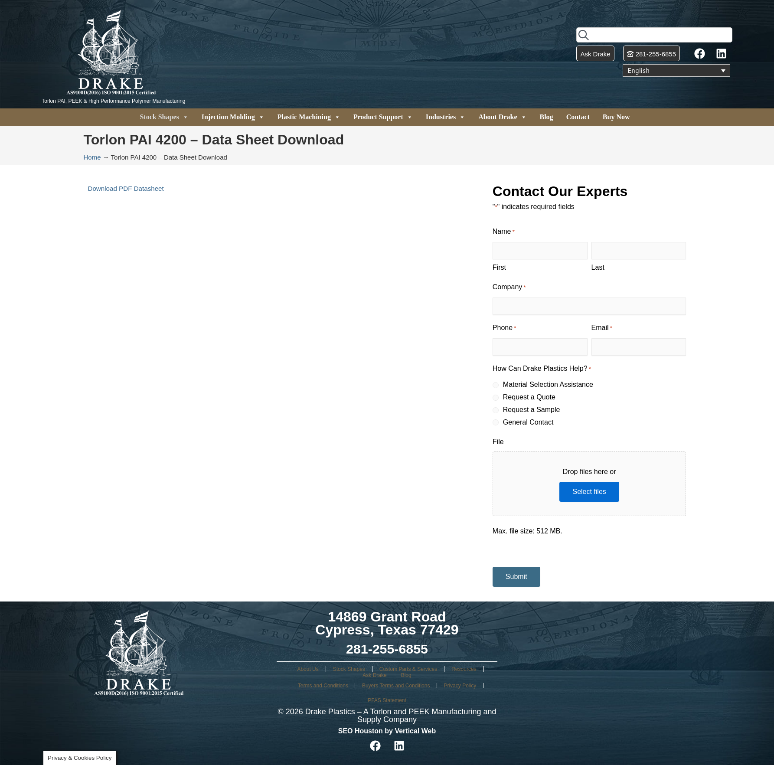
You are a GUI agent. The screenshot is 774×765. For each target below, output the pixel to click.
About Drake (502, 117)
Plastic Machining (309, 117)
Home (92, 157)
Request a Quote (529, 397)
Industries (445, 117)
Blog (546, 117)
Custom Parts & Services (408, 669)
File (498, 441)
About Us (307, 669)
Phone (504, 328)
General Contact (528, 422)
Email (601, 328)
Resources (463, 669)
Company (509, 287)
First (499, 267)
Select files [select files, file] (589, 491)
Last (597, 267)
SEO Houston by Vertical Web (387, 731)
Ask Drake (374, 675)
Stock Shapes (164, 117)
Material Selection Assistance (548, 384)
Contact (578, 117)
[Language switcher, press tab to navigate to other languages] (676, 70)
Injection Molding (233, 117)
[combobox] (654, 34)
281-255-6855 (387, 649)
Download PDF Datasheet (128, 188)
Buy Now (616, 117)
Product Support (383, 117)
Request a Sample (531, 409)
